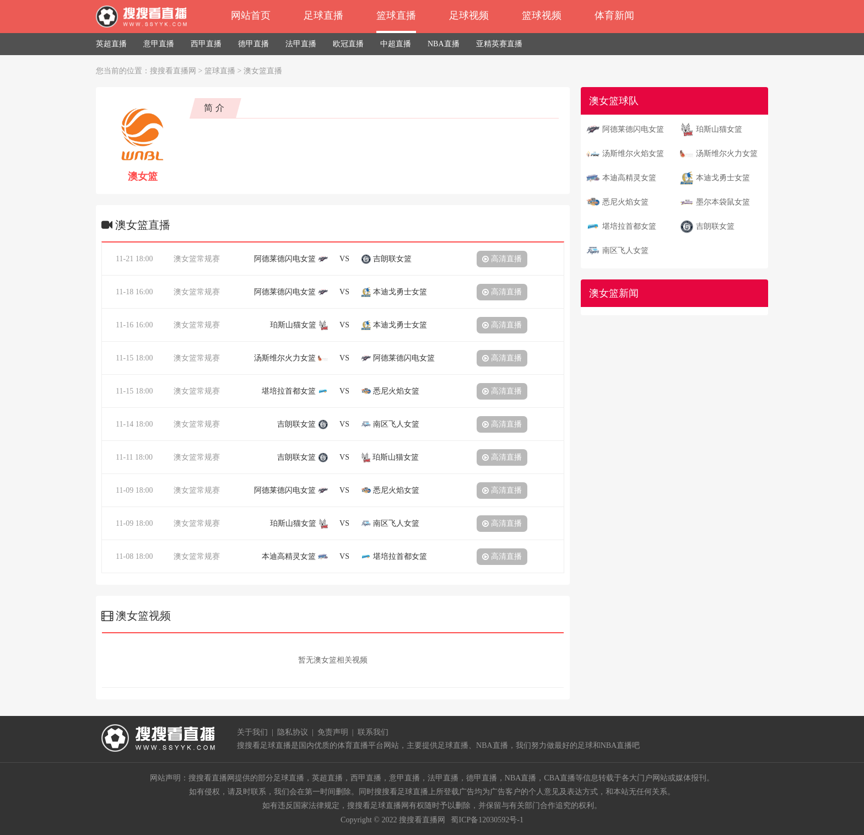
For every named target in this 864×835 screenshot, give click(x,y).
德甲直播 (253, 44)
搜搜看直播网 (173, 71)
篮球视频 (541, 15)
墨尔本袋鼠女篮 (723, 202)
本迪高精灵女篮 (629, 178)
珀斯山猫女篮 (719, 129)
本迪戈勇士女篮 (723, 178)
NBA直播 (444, 44)
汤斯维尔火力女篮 (727, 153)
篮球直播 (396, 15)
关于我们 (252, 732)
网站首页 (251, 15)
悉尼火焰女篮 (625, 202)
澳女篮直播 (263, 71)
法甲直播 (300, 44)
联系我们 (373, 732)
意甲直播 (158, 44)
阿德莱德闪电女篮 (633, 129)
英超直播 (111, 44)
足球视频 (469, 15)
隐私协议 (292, 732)
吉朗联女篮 (715, 226)
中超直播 (395, 44)
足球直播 (323, 15)
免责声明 (332, 732)
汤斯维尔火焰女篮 (633, 153)
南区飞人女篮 (625, 250)
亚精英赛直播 (499, 44)
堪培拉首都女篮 (629, 226)
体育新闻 (614, 15)
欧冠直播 (348, 44)
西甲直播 (206, 44)
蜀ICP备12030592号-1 (487, 820)
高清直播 (502, 259)
